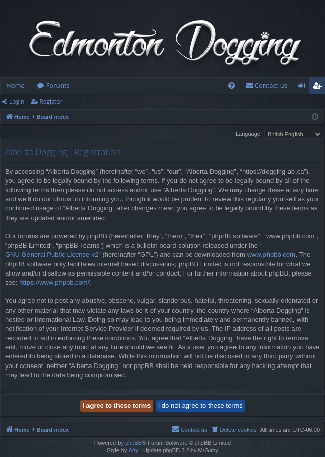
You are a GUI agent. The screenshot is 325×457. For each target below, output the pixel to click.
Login (16, 101)
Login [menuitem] (303, 87)
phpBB (133, 443)
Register (50, 101)
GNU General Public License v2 (52, 254)
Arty (134, 450)
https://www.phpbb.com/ (54, 282)
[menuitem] (232, 85)
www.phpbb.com (271, 254)
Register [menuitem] (319, 87)
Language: (248, 134)
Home (15, 85)
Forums (58, 85)
